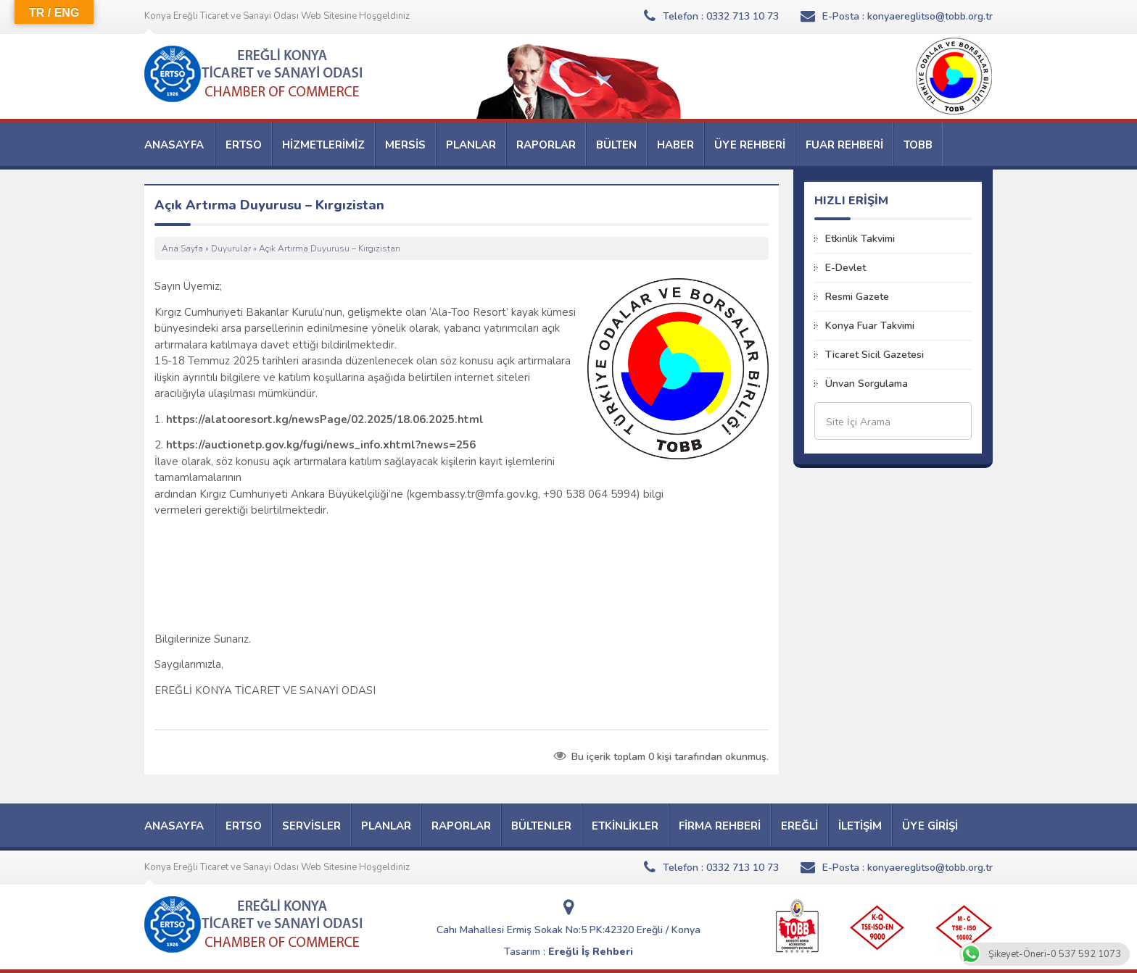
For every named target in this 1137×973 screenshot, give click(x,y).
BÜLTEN (616, 145)
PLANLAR (471, 145)
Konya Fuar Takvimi (869, 326)
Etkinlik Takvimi (860, 239)
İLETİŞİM (860, 826)
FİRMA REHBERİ (720, 826)
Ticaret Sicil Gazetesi (874, 355)
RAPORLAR (546, 145)
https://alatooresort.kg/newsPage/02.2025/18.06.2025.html (325, 419)
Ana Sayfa (182, 248)
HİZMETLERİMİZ (323, 145)
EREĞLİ (799, 826)
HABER (675, 145)
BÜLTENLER (541, 826)
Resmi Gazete (857, 297)
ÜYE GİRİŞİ (930, 826)
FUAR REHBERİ (844, 145)
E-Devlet (845, 268)
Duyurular (231, 248)
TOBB (918, 145)
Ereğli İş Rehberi (590, 952)
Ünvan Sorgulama (866, 384)
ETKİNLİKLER (625, 826)
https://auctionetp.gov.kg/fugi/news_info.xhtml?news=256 (319, 445)
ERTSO (244, 145)
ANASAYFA (174, 145)
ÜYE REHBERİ (749, 145)
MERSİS (405, 145)
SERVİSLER (311, 826)
